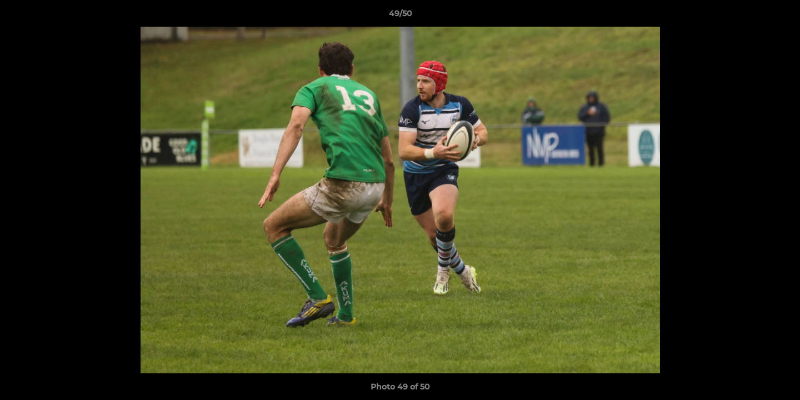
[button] (780, 16)
